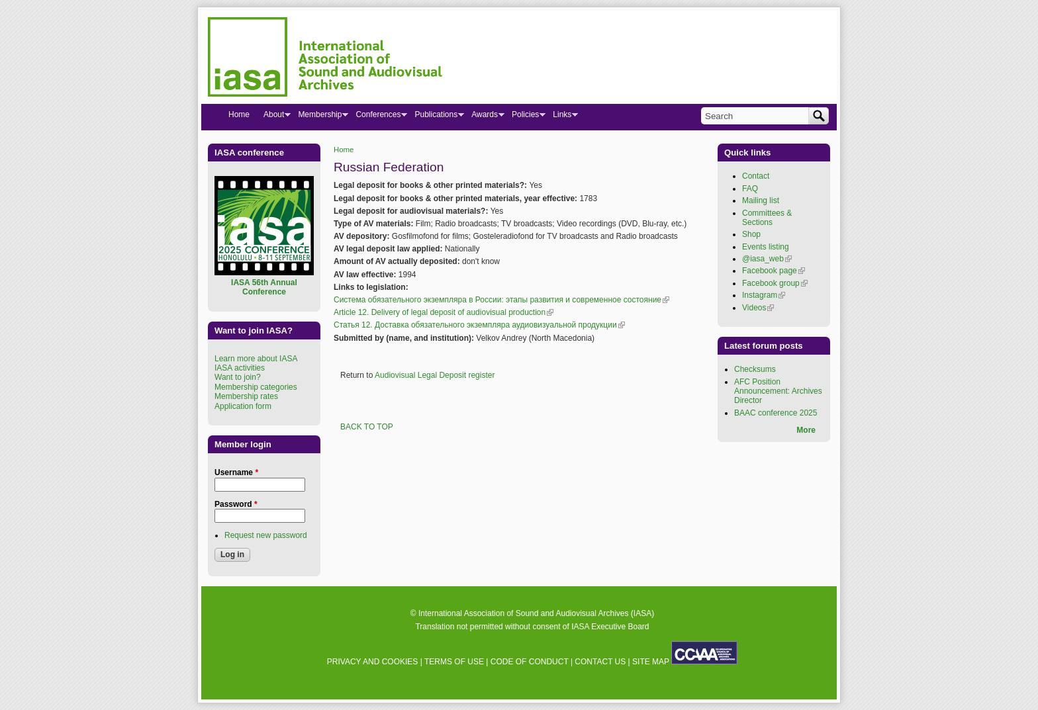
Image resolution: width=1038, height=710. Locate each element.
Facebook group (775, 283)
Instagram (763, 295)
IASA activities (239, 368)
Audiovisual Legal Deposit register (435, 375)
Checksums (755, 369)
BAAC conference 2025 (775, 413)
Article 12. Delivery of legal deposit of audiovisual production (443, 312)
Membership (319, 117)
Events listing (765, 246)
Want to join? (237, 377)
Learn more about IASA (255, 358)
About (273, 117)
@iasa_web (767, 258)
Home (344, 150)
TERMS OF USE (454, 661)
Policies (524, 117)
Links (561, 117)
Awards (484, 117)
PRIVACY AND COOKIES (372, 661)
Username (236, 472)
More (806, 430)
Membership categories (255, 387)
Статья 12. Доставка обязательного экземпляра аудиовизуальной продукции (479, 325)
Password (236, 504)
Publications (435, 117)
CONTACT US (600, 661)
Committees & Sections (767, 217)
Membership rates (246, 396)
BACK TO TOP (366, 426)
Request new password (265, 535)
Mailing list (760, 200)
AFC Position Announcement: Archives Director (778, 391)
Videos (758, 307)
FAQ (750, 188)
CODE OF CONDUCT (530, 661)
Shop (751, 234)
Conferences (377, 117)
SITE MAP (650, 661)
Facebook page (773, 270)
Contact (755, 176)
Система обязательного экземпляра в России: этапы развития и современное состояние (501, 299)
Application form (242, 406)
